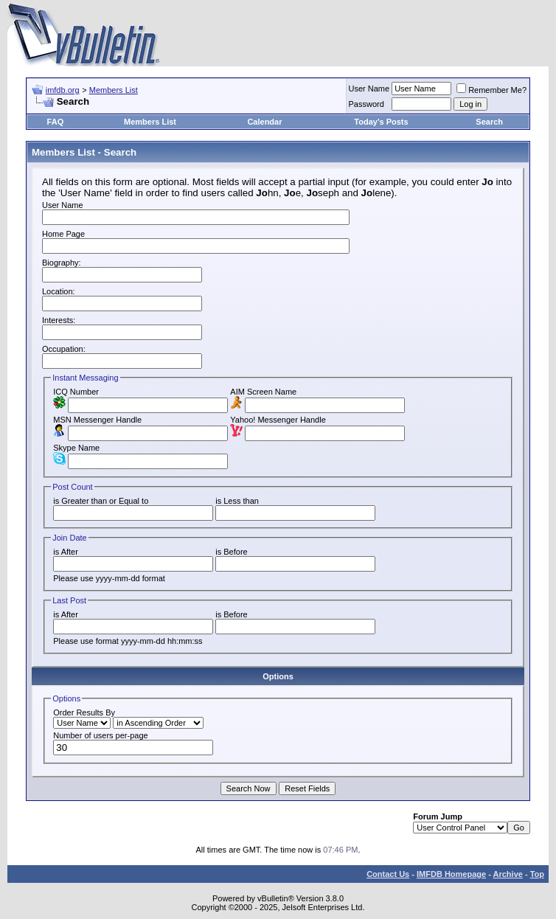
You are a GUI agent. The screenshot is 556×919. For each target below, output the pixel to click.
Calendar (264, 121)
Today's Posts (381, 121)
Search (489, 121)
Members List (113, 90)
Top (537, 874)
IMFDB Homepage (451, 874)
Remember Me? (491, 90)
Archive (508, 874)
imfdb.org (63, 90)
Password (366, 104)
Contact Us (387, 874)
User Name (369, 88)
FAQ (55, 121)
